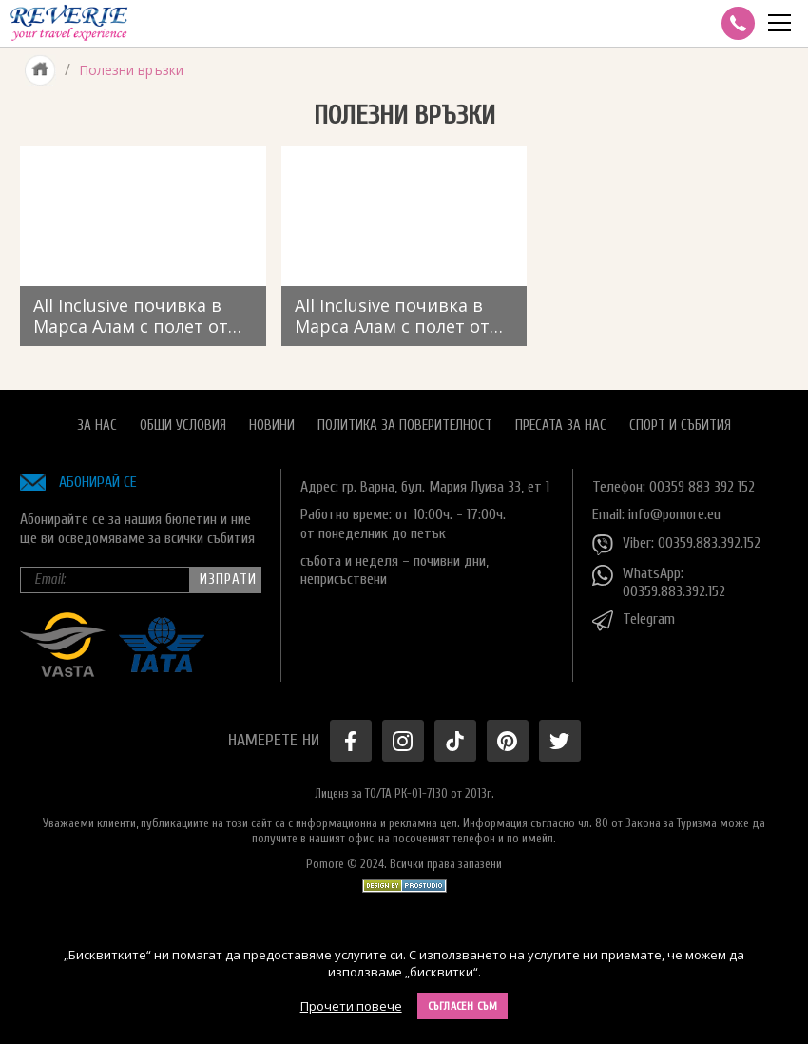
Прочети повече (351, 1006)
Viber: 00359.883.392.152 (676, 544)
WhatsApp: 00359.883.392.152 (658, 582)
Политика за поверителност (404, 425)
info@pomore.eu (674, 514)
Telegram (633, 620)
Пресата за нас (560, 425)
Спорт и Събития (680, 425)
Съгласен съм (463, 1006)
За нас (97, 425)
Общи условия (183, 425)
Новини (272, 425)
